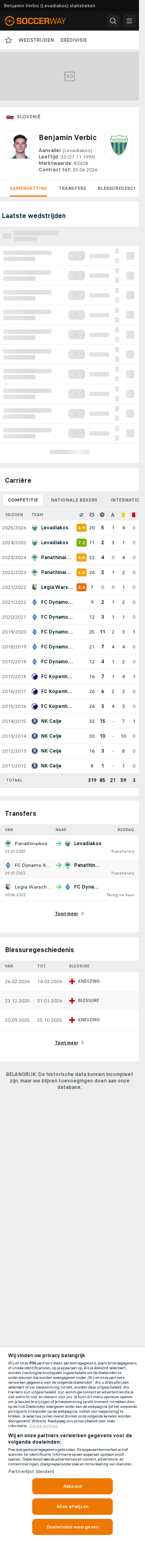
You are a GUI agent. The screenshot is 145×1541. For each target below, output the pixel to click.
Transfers (72, 188)
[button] (113, 20)
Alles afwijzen (72, 1506)
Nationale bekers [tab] (74, 500)
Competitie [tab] (23, 500)
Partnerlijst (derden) (31, 1471)
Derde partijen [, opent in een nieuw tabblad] (43, 1426)
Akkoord (72, 1486)
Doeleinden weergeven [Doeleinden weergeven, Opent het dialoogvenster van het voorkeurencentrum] (72, 1527)
